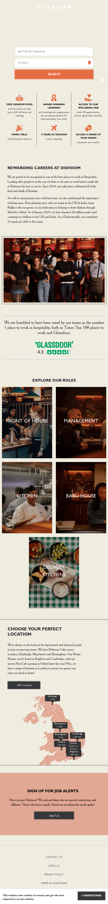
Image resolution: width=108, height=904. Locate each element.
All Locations (24, 685)
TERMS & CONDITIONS (54, 883)
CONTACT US (54, 857)
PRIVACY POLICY (54, 875)
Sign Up (54, 815)
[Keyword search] (54, 51)
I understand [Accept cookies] (91, 896)
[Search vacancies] (54, 74)
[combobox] (18, 63)
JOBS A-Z (54, 866)
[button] (27, 422)
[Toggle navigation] (8, 7)
